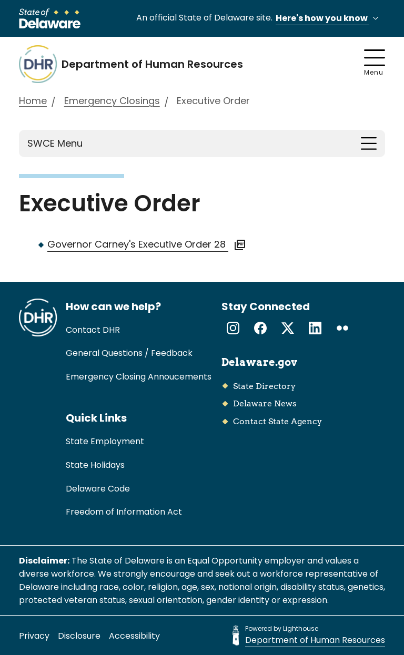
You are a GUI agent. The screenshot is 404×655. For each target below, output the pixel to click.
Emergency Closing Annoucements (138, 377)
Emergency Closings (112, 100)
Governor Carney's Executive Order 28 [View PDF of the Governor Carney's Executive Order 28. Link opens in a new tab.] (146, 244)
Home (33, 100)
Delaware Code (98, 489)
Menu (374, 63)
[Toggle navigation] (369, 143)
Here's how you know (329, 18)
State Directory (264, 386)
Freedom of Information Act (124, 512)
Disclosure (79, 636)
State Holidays (95, 465)
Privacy (34, 636)
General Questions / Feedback (129, 353)
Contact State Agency (277, 421)
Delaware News (265, 403)
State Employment (105, 441)
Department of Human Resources (315, 640)
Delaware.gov (259, 362)
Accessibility (134, 636)
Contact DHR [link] (93, 330)
